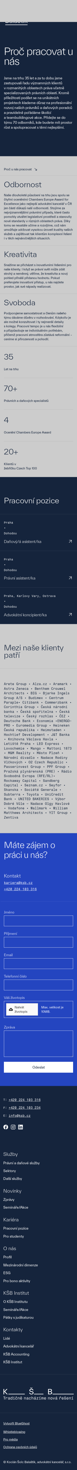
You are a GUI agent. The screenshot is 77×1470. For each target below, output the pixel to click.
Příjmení (10, 934)
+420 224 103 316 (20, 889)
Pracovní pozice (16, 1229)
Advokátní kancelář (18, 1346)
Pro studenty (13, 1237)
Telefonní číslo (15, 976)
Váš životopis (14, 998)
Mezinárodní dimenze (20, 1265)
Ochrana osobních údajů (20, 1447)
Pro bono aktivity (16, 1281)
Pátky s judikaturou (18, 1318)
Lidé (6, 1339)
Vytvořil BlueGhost (16, 1423)
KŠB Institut (12, 1362)
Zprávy (8, 1200)
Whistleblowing (14, 1432)
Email (8, 955)
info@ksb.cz (20, 1116)
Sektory (9, 1171)
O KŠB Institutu (15, 1302)
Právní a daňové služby (21, 1163)
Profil (7, 1257)
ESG (6, 1273)
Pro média (10, 1439)
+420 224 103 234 (25, 1108)
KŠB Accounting (16, 1354)
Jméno (9, 912)
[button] (22, 1010)
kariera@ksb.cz (18, 883)
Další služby (12, 1179)
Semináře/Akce (15, 1208)
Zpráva (9, 1027)
